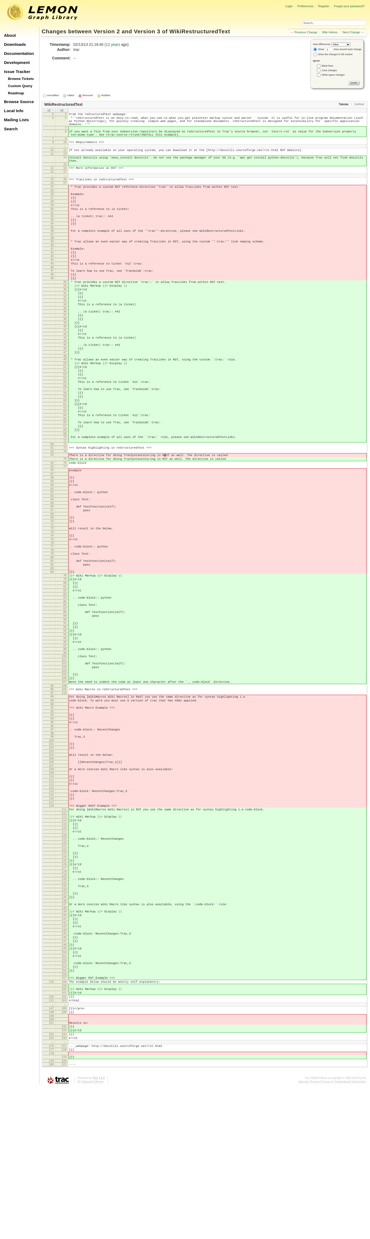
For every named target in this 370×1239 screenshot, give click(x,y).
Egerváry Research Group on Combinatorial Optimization (332, 1233)
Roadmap (16, 93)
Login (288, 6)
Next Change (351, 32)
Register (323, 6)
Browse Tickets (21, 79)
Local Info (13, 110)
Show (318, 49)
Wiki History (330, 32)
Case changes (329, 70)
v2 (49, 110)
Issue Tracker (17, 71)
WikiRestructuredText (199, 31)
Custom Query (20, 86)
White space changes (333, 75)
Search (11, 129)
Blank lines (327, 65)
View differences (322, 44)
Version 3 (147, 31)
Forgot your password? (349, 6)
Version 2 (106, 31)
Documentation (19, 53)
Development (17, 62)
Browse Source (19, 101)
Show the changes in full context (333, 54)
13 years (113, 44)
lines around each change (343, 49)
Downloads (15, 44)
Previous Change (306, 32)
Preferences (305, 6)
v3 (61, 110)
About (10, 35)
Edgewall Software (92, 1233)
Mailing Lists (16, 119)
